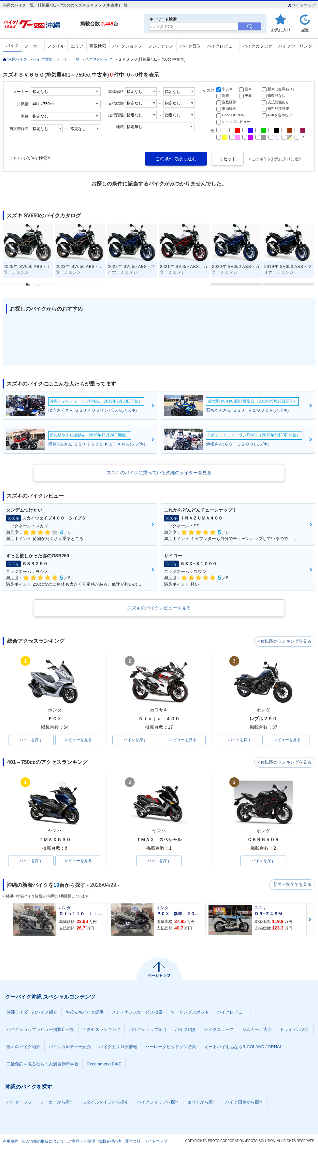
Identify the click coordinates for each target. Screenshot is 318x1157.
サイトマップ (301, 5)
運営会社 (133, 1142)
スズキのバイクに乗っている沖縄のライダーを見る (159, 472)
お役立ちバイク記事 (84, 1012)
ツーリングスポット (190, 1012)
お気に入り (281, 30)
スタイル (56, 46)
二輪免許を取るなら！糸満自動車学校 (43, 1064)
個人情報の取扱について (43, 1142)
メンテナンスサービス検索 (137, 1012)
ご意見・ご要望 (81, 1142)
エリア (77, 46)
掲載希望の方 (110, 1142)
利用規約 (10, 1142)
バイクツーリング (295, 46)
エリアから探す (202, 1102)
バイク (12, 45)
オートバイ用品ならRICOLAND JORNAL (243, 1047)
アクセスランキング (101, 1030)
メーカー (32, 46)
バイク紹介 (185, 1030)
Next (309, 920)
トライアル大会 (295, 1030)
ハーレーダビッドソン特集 (170, 1047)
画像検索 (97, 46)
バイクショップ (127, 46)
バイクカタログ (257, 46)
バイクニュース (219, 1030)
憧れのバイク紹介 (23, 1047)
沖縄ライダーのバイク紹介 (32, 1012)
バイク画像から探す (244, 1102)
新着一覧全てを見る (292, 885)
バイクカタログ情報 (118, 1047)
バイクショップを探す (158, 1102)
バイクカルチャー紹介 (70, 1047)
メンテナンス (161, 46)
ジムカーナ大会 (257, 1030)
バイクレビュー (222, 46)
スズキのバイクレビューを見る (159, 607)
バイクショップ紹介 (148, 1030)
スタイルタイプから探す (105, 1102)
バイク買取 (190, 46)
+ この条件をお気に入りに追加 (275, 159)
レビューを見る (78, 740)
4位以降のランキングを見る (285, 641)
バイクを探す (31, 740)
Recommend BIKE (104, 1064)
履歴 (305, 30)
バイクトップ (19, 1102)
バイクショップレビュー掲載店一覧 (40, 1030)
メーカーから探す (57, 1102)
